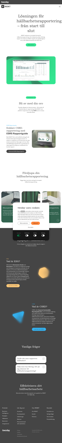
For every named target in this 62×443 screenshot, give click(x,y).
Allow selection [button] (24, 223)
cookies (22, 211)
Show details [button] (31, 227)
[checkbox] (19, 234)
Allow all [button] (35, 223)
